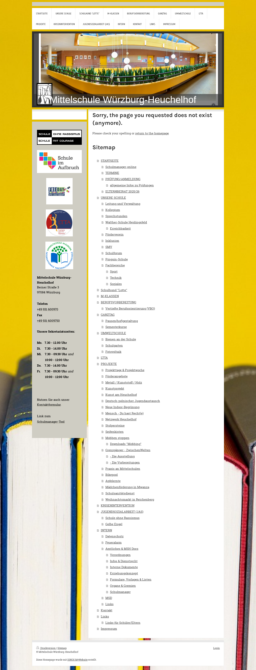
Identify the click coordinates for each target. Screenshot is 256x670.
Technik (116, 278)
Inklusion (112, 241)
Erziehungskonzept (124, 573)
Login (216, 648)
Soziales (116, 284)
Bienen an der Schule (120, 339)
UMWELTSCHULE (113, 333)
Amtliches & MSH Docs (121, 549)
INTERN (106, 530)
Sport (114, 271)
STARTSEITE (110, 161)
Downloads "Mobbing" (125, 444)
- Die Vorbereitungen (125, 462)
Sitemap (62, 648)
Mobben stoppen (117, 438)
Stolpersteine (115, 425)
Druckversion (46, 648)
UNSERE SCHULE (113, 198)
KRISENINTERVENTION (117, 505)
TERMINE (112, 173)
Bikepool (111, 475)
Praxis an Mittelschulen (122, 469)
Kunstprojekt (114, 388)
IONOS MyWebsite (77, 659)
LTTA (104, 358)
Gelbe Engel (113, 524)
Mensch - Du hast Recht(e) (124, 413)
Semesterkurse (116, 327)
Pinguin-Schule (116, 259)
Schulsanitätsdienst (120, 493)
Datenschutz (114, 536)
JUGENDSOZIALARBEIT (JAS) (122, 512)
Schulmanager (120, 592)
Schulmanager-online (120, 167)
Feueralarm (113, 542)
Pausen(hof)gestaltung (121, 321)
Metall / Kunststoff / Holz (123, 382)
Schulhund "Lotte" (114, 290)
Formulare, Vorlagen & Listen (130, 579)
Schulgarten (114, 345)
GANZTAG (108, 315)
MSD (108, 598)
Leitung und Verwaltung (122, 204)
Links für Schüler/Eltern (122, 623)
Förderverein (114, 234)
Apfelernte (113, 481)
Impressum (109, 629)
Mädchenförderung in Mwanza (127, 487)
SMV (108, 247)
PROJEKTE (109, 364)
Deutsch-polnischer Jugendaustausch (132, 401)
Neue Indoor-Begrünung (122, 407)
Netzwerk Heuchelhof (120, 419)
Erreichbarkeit (120, 228)
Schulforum (113, 253)
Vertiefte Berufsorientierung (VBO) (130, 308)
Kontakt (106, 610)
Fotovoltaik (113, 352)
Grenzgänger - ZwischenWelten (127, 450)
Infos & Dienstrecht (124, 561)
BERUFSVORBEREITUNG (118, 302)
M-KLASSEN (110, 296)
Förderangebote (116, 376)
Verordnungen (120, 555)
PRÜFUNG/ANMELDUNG (122, 179)
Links (109, 604)
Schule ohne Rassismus (122, 518)
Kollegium (112, 210)
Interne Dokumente (124, 567)
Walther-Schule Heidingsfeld (126, 222)
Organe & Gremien (123, 586)
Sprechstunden (116, 216)
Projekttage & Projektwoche (124, 370)
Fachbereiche (115, 265)
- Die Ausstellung (122, 456)
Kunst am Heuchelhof (121, 395)
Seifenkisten (114, 432)
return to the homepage (152, 133)
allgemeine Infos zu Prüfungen (132, 185)
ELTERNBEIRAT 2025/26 (122, 191)
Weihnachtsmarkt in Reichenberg (129, 499)
